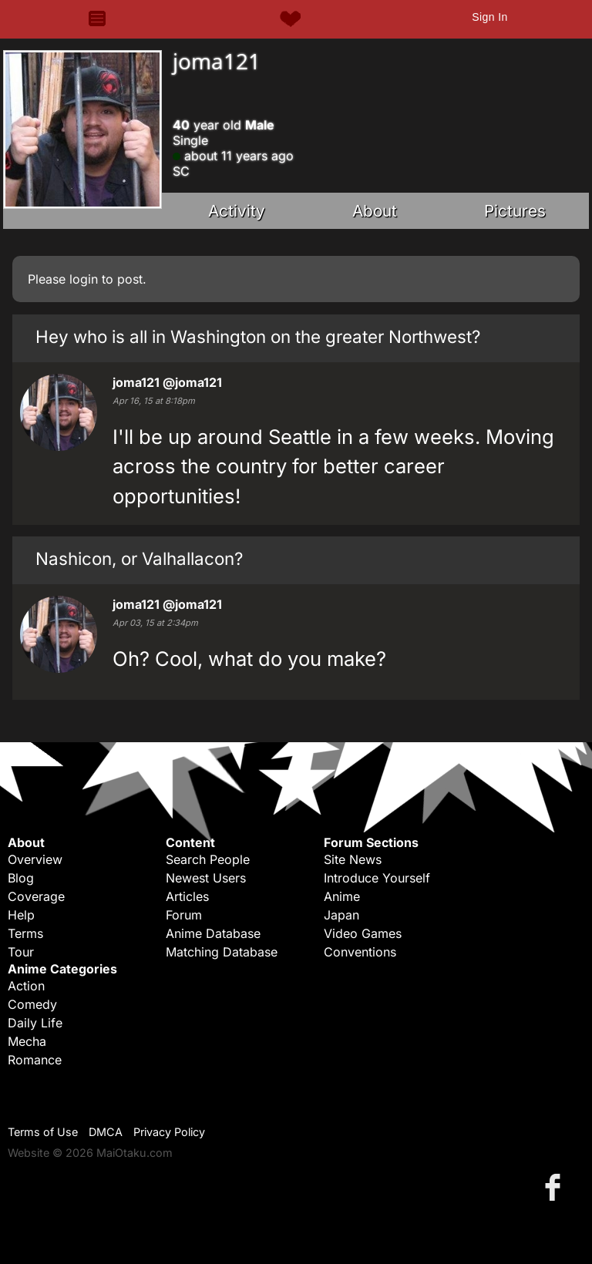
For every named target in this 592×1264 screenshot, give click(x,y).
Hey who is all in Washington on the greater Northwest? (257, 336)
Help (21, 915)
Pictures (515, 210)
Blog (21, 878)
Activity (236, 210)
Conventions (360, 952)
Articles (187, 896)
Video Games (363, 933)
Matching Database (222, 952)
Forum (184, 915)
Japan (341, 915)
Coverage (36, 896)
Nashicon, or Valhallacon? (139, 558)
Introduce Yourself (377, 878)
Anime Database (213, 933)
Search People (208, 859)
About (374, 210)
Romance (35, 1059)
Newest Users (206, 878)
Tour (21, 952)
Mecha (27, 1041)
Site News (353, 859)
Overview (35, 859)
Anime (342, 896)
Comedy (32, 1004)
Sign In (489, 17)
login (83, 279)
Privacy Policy (169, 1131)
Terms (25, 933)
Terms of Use (43, 1131)
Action (26, 985)
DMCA (106, 1131)
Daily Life (35, 1022)
